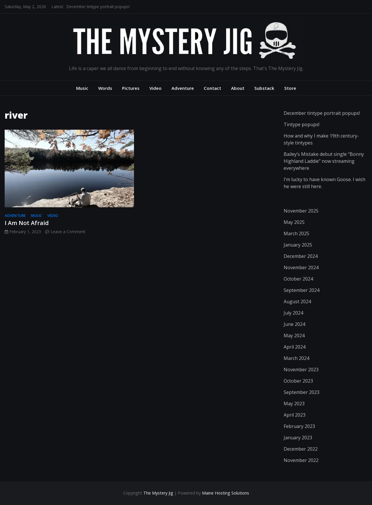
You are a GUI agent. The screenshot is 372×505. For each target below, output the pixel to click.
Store (290, 88)
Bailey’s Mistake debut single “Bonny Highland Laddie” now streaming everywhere (324, 161)
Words (105, 88)
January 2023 (298, 437)
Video (155, 88)
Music (82, 88)
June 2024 (294, 324)
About (237, 88)
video (52, 215)
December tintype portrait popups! (98, 6)
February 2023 (299, 426)
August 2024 (297, 301)
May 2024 (294, 335)
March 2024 (296, 358)
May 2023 (294, 403)
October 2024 (298, 279)
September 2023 (301, 392)
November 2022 (301, 460)
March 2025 (296, 233)
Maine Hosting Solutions (225, 493)
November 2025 (301, 211)
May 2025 (294, 222)
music (36, 215)
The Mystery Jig (158, 493)
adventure (15, 215)
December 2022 (301, 449)
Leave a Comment (68, 231)
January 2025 (298, 245)
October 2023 (298, 381)
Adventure (182, 88)
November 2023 (301, 369)
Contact (212, 88)
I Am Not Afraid (27, 223)
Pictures (131, 88)
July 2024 (293, 313)
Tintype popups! (301, 124)
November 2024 (301, 267)
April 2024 (294, 347)
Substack (264, 88)
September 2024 (301, 290)
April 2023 (294, 415)
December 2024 (301, 256)
